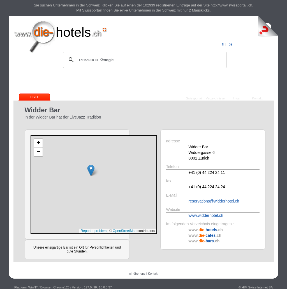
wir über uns (137, 273)
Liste (34, 97)
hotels (73, 32)
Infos (236, 98)
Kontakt (257, 98)
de (230, 44)
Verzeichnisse (215, 98)
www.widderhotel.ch (206, 215)
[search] (144, 59)
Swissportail (194, 98)
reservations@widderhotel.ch (214, 201)
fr (223, 44)
